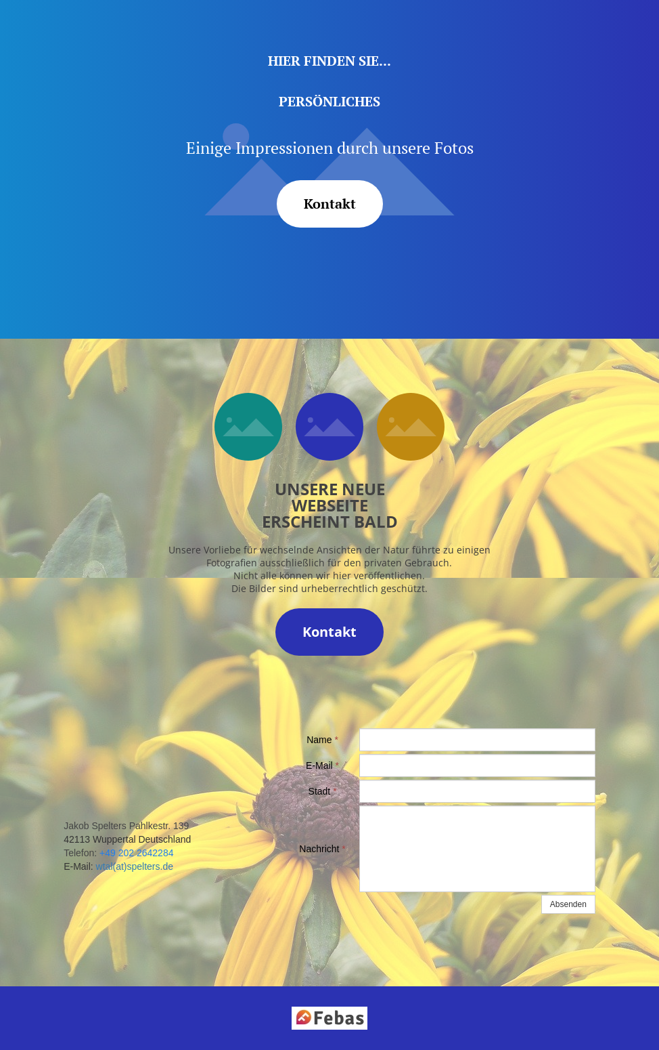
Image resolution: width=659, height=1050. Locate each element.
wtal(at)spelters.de (134, 866)
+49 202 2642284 (136, 852)
